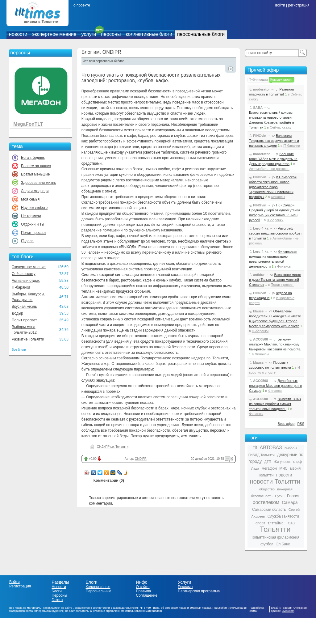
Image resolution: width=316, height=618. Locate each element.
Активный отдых (26, 280)
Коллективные (98, 587)
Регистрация (20, 586)
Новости (59, 587)
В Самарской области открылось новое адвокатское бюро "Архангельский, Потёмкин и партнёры (273, 187)
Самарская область (269, 509)
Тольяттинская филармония (275, 537)
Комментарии (281, 79)
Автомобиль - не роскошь (269, 169)
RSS (300, 423)
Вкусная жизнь (24, 306)
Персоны (59, 595)
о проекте (81, 5)
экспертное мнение (54, 34)
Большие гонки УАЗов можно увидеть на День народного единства (273, 159)
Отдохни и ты (32, 224)
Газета (57, 600)
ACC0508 (260, 339)
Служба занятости (283, 516)
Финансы (278, 197)
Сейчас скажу (23, 274)
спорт (260, 523)
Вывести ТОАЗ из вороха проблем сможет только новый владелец (275, 404)
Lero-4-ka (260, 228)
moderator (261, 89)
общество (267, 489)
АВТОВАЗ (271, 447)
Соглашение (146, 595)
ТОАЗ (290, 523)
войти (280, 5)
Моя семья (30, 199)
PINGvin (259, 136)
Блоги (57, 591)
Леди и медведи (34, 191)
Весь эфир (286, 423)
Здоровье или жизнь (38, 182)
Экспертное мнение (29, 267)
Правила (143, 591)
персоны (111, 34)
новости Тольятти (275, 481)
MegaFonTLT (28, 124)
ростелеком (265, 502)
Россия (293, 496)
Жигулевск (282, 462)
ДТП (267, 462)
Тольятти (275, 529)
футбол (266, 544)
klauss (258, 311)
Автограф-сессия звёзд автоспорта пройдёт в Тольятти (275, 233)
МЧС (283, 468)
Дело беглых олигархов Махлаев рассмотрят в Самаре (275, 385)
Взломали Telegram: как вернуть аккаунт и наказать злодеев (274, 140)
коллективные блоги (149, 34)
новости (18, 34)
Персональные (98, 591)
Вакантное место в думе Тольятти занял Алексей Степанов (275, 279)
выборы (291, 448)
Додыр (17, 313)
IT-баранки (21, 287)
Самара (289, 502)
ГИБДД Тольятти (261, 455)
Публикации (258, 79)
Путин (280, 496)
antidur (258, 275)
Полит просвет (33, 233)
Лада (255, 468)
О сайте (142, 587)
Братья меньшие (35, 174)
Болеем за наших (36, 166)
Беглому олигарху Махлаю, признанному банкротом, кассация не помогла (275, 344)
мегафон (269, 468)
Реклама (185, 587)
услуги (88, 34)
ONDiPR (141, 458)
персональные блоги (201, 34)
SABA (258, 107)
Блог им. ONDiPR (101, 52)
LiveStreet (288, 610)
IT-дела (27, 241)
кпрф (297, 461)
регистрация (298, 5)
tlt (255, 447)
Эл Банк (283, 544)
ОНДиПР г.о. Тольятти (112, 446)
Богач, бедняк (33, 157)
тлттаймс (275, 523)
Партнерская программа (199, 591)
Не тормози (31, 216)
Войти (14, 582)
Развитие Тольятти (28, 339)
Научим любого (34, 207)
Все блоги (19, 349)
